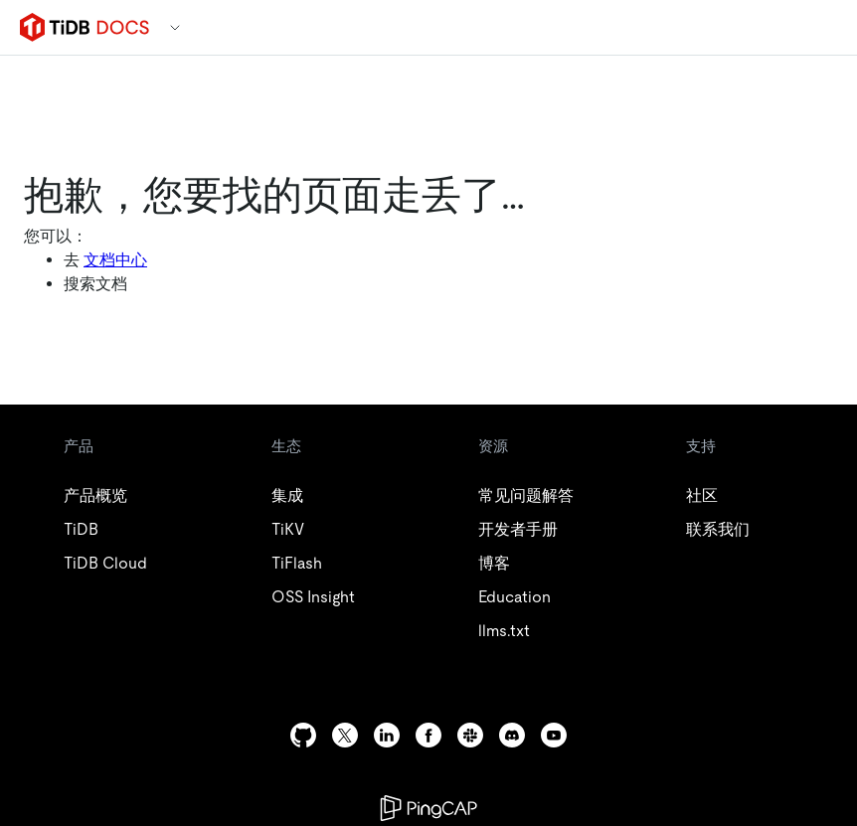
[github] (303, 735)
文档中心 (115, 259)
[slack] (470, 735)
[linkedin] (387, 735)
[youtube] (554, 735)
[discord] (512, 735)
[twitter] (345, 735)
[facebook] (428, 735)
